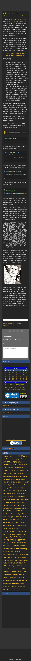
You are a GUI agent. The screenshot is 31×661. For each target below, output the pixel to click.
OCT (12, 389)
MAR (17, 384)
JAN (7, 384)
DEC (22, 389)
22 (23, 378)
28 (20, 380)
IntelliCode (23, 19)
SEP (7, 389)
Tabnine (15, 21)
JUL (17, 387)
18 (9, 378)
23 (26, 378)
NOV (17, 389)
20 (16, 378)
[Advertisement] (17, 310)
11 (9, 376)
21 (20, 378)
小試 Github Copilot (11, 13)
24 (5, 380)
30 (26, 380)
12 (13, 376)
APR (22, 384)
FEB (12, 384)
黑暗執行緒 (6, 406)
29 (23, 380)
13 (16, 376)
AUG (22, 387)
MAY (7, 387)
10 (5, 376)
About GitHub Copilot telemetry (15, 55)
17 (5, 378)
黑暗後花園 (6, 412)
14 (20, 376)
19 (13, 378)
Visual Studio (12, 323)
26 (13, 380)
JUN (12, 387)
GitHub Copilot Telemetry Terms (15, 53)
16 (26, 376)
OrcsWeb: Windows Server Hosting (16, 440)
